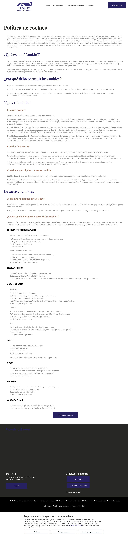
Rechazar (37, 532)
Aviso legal (48, 506)
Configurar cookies (64, 532)
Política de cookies (77, 506)
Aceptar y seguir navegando (91, 532)
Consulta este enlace (75, 525)
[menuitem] (48, 5)
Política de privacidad (61, 506)
